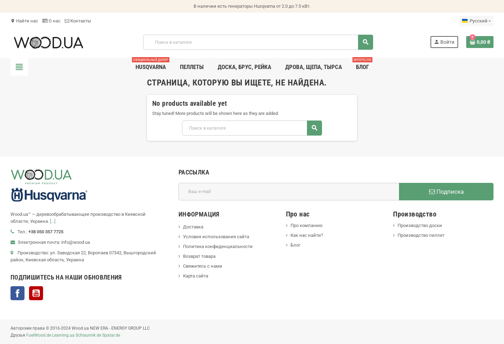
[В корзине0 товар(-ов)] (479, 42)
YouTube (36, 293)
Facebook (17, 293)
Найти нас (24, 20)
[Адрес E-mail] (288, 191)
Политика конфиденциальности (218, 246)
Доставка (193, 226)
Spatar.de (111, 335)
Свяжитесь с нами (202, 266)
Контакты (78, 20)
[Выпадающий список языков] (476, 21)
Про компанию (306, 225)
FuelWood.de (38, 335)
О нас (51, 20)
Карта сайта (195, 275)
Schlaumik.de (88, 335)
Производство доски (420, 225)
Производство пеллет (421, 235)
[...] (52, 221)
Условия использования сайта (216, 236)
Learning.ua (63, 335)
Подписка (446, 191)
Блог (295, 245)
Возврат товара (199, 256)
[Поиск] (258, 42)
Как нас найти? (306, 235)
